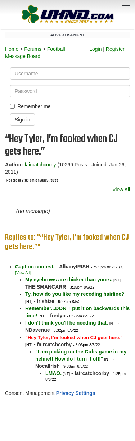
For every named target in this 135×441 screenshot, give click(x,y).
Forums (32, 49)
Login (95, 49)
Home (11, 49)
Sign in (22, 119)
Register (115, 49)
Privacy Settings (75, 393)
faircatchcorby (40, 165)
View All (121, 189)
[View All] (23, 273)
